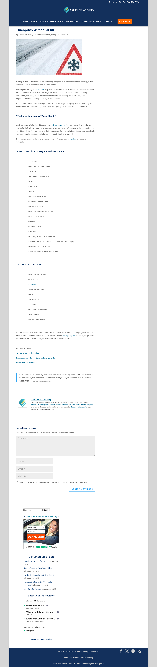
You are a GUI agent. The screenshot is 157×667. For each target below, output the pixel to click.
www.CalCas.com (71, 657)
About (107, 22)
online (73, 139)
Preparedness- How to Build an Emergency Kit (36, 358)
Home (25, 22)
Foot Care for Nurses (32, 589)
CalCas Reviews (72, 22)
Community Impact (90, 22)
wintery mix (39, 89)
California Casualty (26, 34)
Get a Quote (124, 21)
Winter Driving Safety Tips (27, 353)
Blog (33, 22)
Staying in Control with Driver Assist (38, 575)
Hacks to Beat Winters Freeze (29, 363)
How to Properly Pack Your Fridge (37, 568)
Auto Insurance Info (42, 34)
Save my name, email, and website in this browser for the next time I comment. (53, 482)
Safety (53, 34)
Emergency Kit (59, 125)
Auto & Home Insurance (50, 22)
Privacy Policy (87, 657)
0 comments (63, 34)
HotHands (32, 284)
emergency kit (69, 335)
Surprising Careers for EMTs (35, 561)
